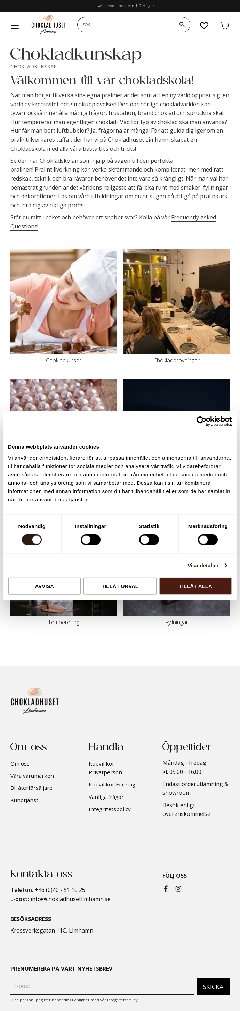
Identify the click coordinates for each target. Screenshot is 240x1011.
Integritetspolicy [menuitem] (110, 808)
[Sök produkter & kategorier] (126, 24)
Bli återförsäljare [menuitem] (31, 787)
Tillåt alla (195, 586)
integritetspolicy (122, 999)
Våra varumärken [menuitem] (32, 775)
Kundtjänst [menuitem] (24, 799)
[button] (15, 25)
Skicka (213, 987)
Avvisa (44, 586)
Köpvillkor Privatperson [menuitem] (105, 768)
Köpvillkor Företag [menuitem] (112, 784)
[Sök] (182, 24)
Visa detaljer (202, 565)
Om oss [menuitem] (20, 763)
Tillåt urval (120, 586)
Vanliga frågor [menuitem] (106, 796)
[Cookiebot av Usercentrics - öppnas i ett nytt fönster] (201, 421)
